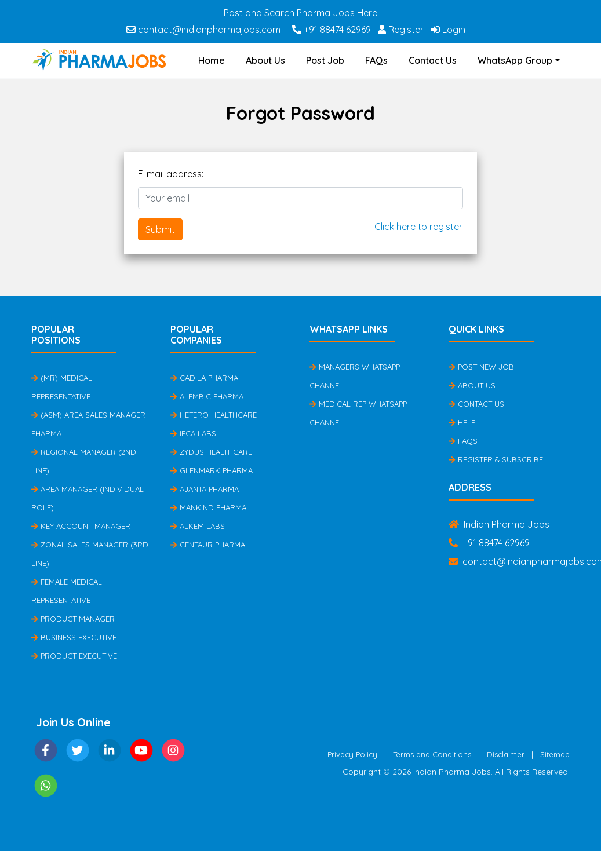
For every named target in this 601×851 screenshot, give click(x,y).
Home (211, 60)
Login (448, 29)
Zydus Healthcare (211, 451)
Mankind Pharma (208, 507)
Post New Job (481, 366)
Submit (160, 229)
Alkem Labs (197, 526)
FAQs (376, 60)
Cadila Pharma (204, 377)
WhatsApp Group (515, 60)
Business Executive (73, 637)
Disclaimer (505, 754)
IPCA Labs (193, 433)
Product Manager (73, 618)
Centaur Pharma (207, 544)
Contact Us (433, 60)
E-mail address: (170, 174)
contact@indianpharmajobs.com (203, 29)
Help (462, 422)
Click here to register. (418, 226)
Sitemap (555, 754)
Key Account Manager (80, 526)
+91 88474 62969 (331, 29)
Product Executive (74, 655)
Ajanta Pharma (204, 489)
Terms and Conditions (432, 754)
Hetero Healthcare (213, 414)
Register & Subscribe (496, 459)
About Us (265, 60)
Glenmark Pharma (211, 470)
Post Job (325, 60)
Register (401, 29)
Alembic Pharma (206, 396)
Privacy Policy (352, 754)
